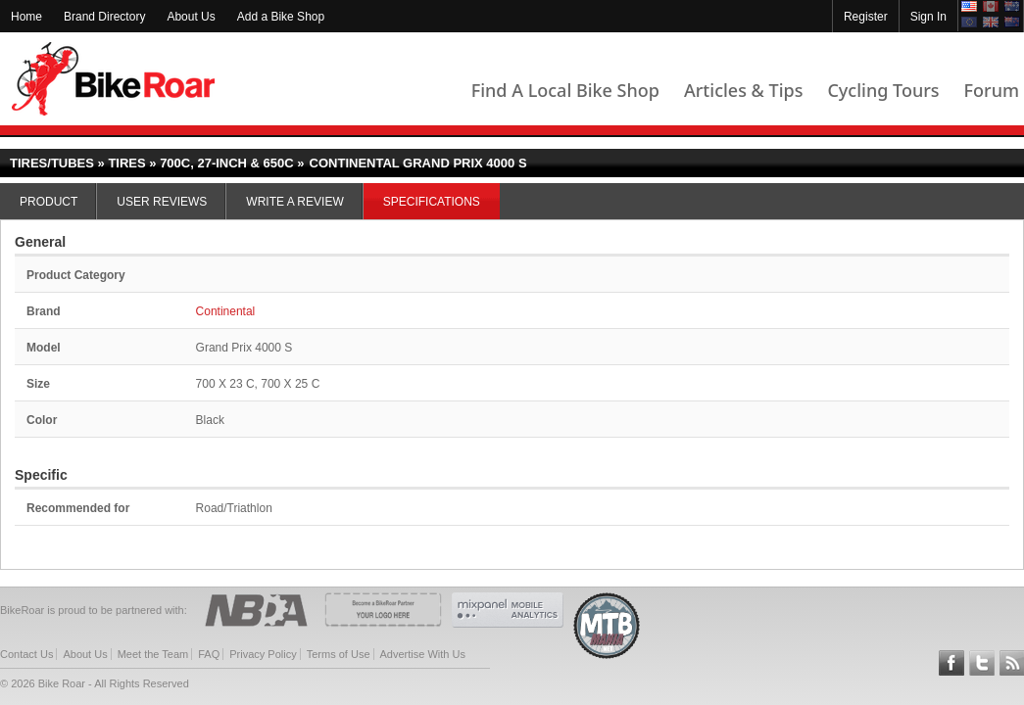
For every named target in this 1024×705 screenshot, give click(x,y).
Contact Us (26, 654)
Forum (991, 90)
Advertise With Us (422, 654)
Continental (226, 311)
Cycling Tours (883, 90)
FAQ (208, 654)
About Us (191, 17)
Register (866, 17)
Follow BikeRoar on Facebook (951, 663)
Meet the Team (153, 654)
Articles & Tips (743, 90)
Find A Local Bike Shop (565, 90)
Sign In (928, 17)
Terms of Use (338, 654)
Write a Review (294, 202)
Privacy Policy (262, 654)
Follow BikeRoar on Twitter (982, 663)
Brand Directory (104, 17)
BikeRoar (113, 79)
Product (48, 202)
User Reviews (162, 202)
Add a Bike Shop (280, 17)
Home (26, 17)
